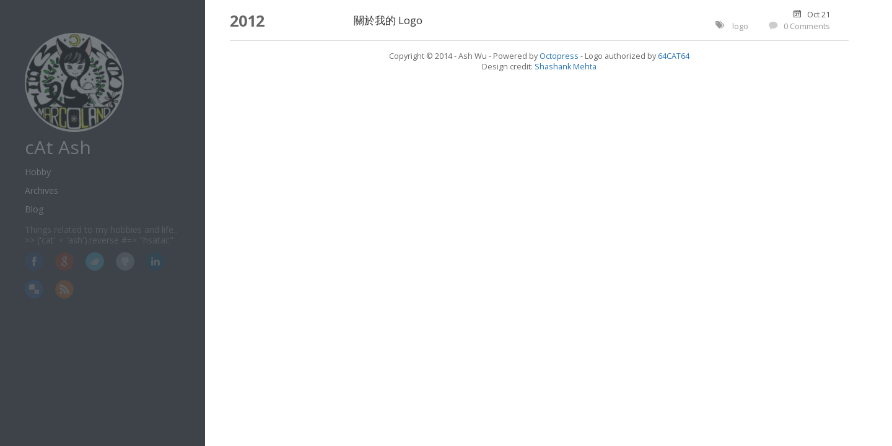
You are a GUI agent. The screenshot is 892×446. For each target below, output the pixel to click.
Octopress (559, 56)
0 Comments (807, 26)
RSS (64, 289)
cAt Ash (58, 147)
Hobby (38, 172)
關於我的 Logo (388, 20)
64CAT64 (673, 56)
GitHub (125, 261)
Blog (34, 209)
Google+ (64, 261)
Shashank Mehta (566, 66)
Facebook (34, 261)
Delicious (34, 289)
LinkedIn (155, 261)
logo (740, 26)
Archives (41, 190)
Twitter (94, 261)
